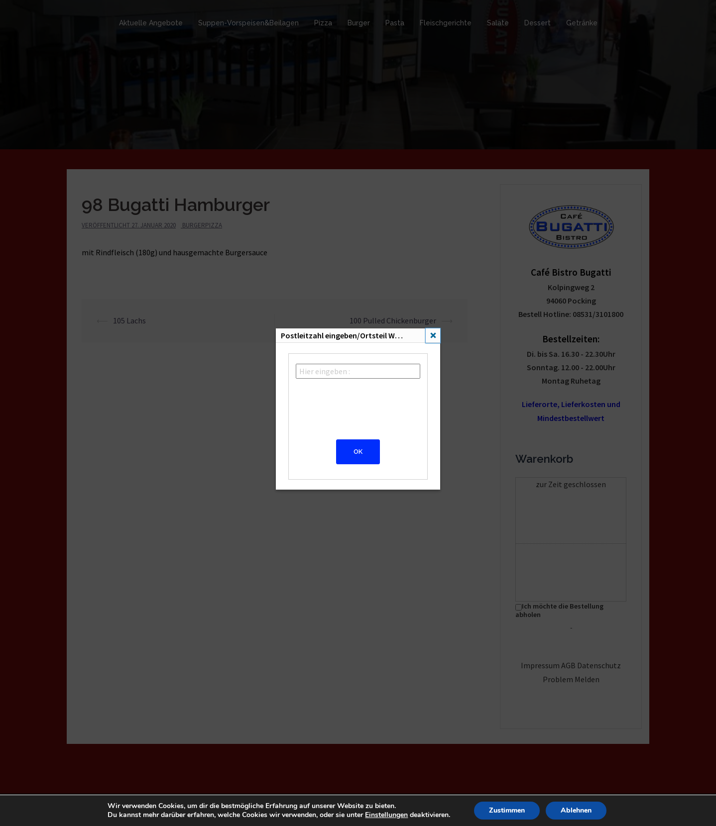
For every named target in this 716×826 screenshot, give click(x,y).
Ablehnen (576, 810)
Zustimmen (507, 810)
